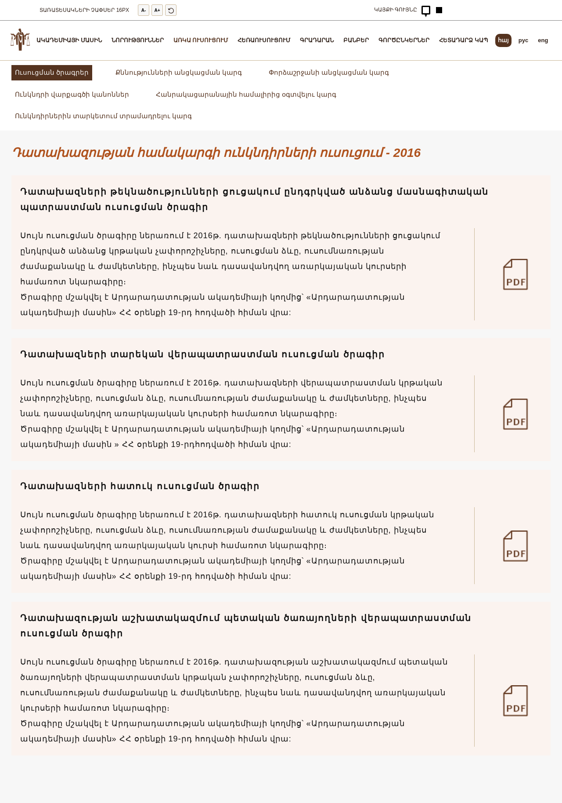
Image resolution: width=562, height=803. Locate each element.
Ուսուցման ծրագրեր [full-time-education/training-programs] (52, 72)
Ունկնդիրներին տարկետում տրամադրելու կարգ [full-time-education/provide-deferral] (103, 116)
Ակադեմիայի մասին (69, 40)
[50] (519, 700)
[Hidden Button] (426, 10)
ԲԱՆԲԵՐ (356, 40)
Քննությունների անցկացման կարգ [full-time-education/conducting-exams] (178, 72)
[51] (519, 545)
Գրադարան (317, 40)
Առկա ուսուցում (200, 40)
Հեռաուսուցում (264, 40)
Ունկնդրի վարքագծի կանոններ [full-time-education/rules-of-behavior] (72, 94)
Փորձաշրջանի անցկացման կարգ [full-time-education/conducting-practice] (329, 72)
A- (143, 10)
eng (543, 40)
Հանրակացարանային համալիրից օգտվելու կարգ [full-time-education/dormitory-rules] (246, 94)
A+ (157, 10)
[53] (519, 274)
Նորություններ (138, 40)
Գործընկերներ (403, 40)
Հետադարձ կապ (463, 40)
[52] (519, 413)
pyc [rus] (523, 40)
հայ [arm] (503, 40)
